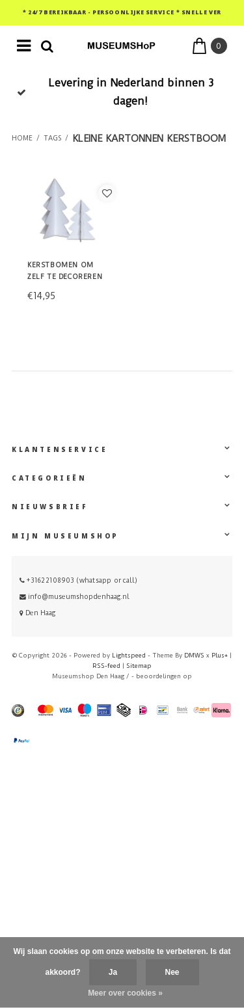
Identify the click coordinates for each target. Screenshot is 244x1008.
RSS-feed (106, 665)
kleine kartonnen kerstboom (149, 138)
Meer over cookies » (125, 993)
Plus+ (219, 655)
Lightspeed (129, 655)
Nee (172, 972)
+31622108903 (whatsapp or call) (78, 580)
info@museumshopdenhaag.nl (74, 596)
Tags (52, 138)
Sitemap (139, 665)
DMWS (194, 655)
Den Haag (37, 613)
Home (22, 138)
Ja (113, 972)
